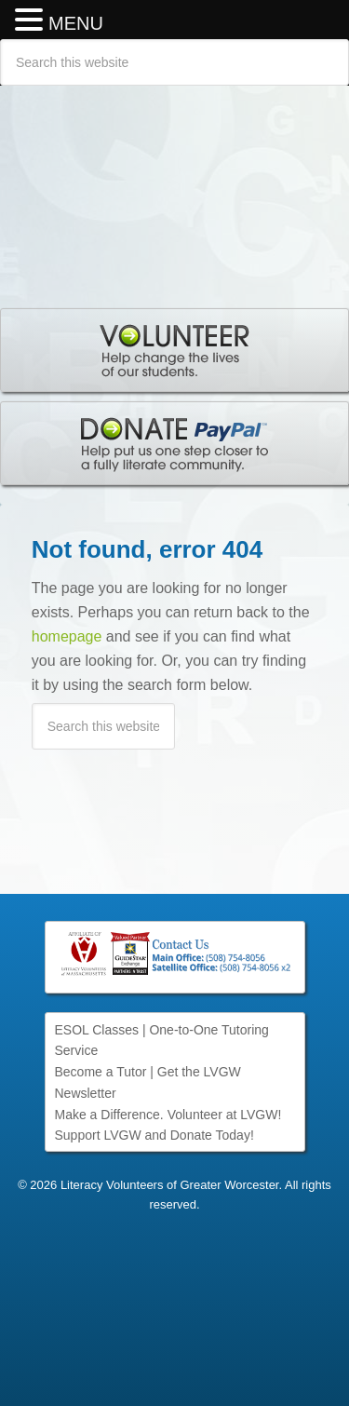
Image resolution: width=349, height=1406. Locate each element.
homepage (67, 636)
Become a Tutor (101, 1071)
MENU (75, 23)
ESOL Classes (97, 1029)
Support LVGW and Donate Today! (154, 1135)
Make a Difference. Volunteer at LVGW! (168, 1114)
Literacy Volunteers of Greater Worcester (174, 187)
